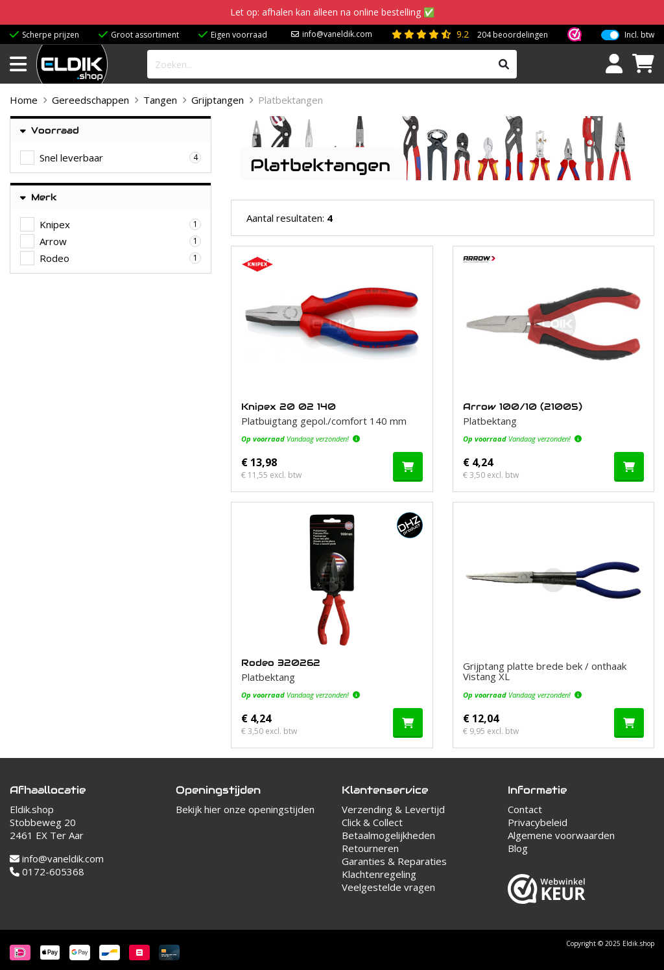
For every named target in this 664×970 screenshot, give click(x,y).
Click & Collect (372, 822)
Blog (518, 848)
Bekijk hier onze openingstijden (245, 809)
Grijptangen (217, 99)
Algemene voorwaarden (561, 835)
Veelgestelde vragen (388, 887)
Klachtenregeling (379, 874)
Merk (38, 197)
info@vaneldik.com (337, 34)
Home (24, 99)
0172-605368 (47, 871)
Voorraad (49, 130)
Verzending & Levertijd (393, 809)
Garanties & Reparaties (394, 861)
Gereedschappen (90, 99)
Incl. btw (639, 35)
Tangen (160, 99)
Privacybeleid (537, 822)
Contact (525, 809)
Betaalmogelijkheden (388, 835)
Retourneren (370, 848)
